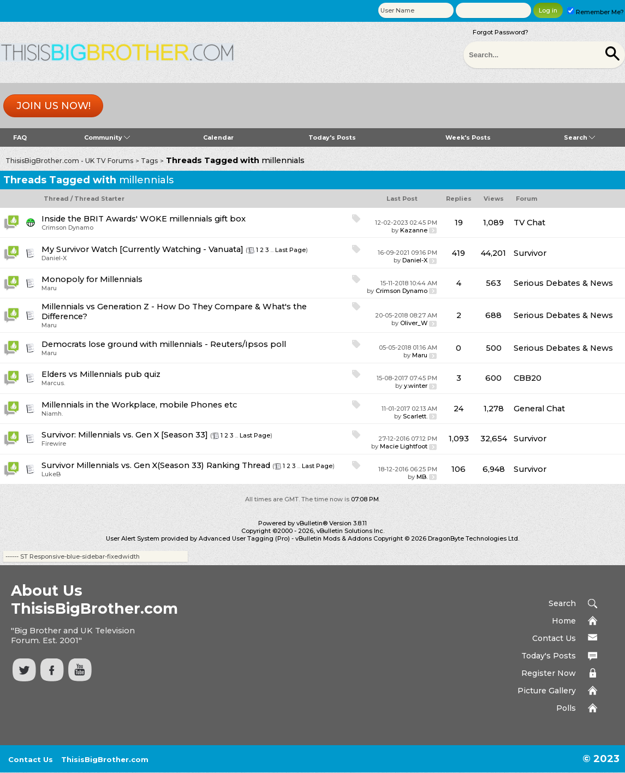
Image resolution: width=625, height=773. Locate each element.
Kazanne (413, 230)
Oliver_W (413, 323)
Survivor (530, 253)
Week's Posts (468, 137)
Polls (566, 708)
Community (107, 137)
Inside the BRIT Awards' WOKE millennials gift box (143, 219)
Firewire (53, 443)
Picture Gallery (546, 691)
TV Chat (529, 222)
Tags (149, 161)
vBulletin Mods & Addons (333, 538)
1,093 (459, 439)
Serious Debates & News (563, 283)
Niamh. (52, 413)
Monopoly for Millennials (91, 279)
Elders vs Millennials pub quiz (100, 374)
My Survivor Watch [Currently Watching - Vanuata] (142, 249)
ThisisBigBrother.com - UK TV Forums (69, 161)
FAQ (20, 137)
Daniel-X (54, 258)
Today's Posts (332, 137)
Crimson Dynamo (67, 227)
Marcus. (53, 383)
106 (458, 469)
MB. (421, 477)
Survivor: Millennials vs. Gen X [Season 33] (124, 435)
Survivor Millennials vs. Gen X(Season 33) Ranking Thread (155, 465)
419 (458, 253)
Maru (49, 288)
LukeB (51, 474)
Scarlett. (415, 416)
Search (579, 137)
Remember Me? (595, 12)
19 (459, 222)
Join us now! (53, 106)
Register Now (548, 673)
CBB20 (527, 378)
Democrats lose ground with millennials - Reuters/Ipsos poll (163, 344)
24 (458, 409)
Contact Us (554, 638)
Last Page (290, 250)
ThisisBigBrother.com (104, 759)
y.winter (415, 386)
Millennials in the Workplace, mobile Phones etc (139, 405)
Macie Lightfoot (403, 446)
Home (564, 621)
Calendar (218, 137)
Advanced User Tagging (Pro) (244, 538)
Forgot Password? (500, 32)
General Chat (539, 409)
